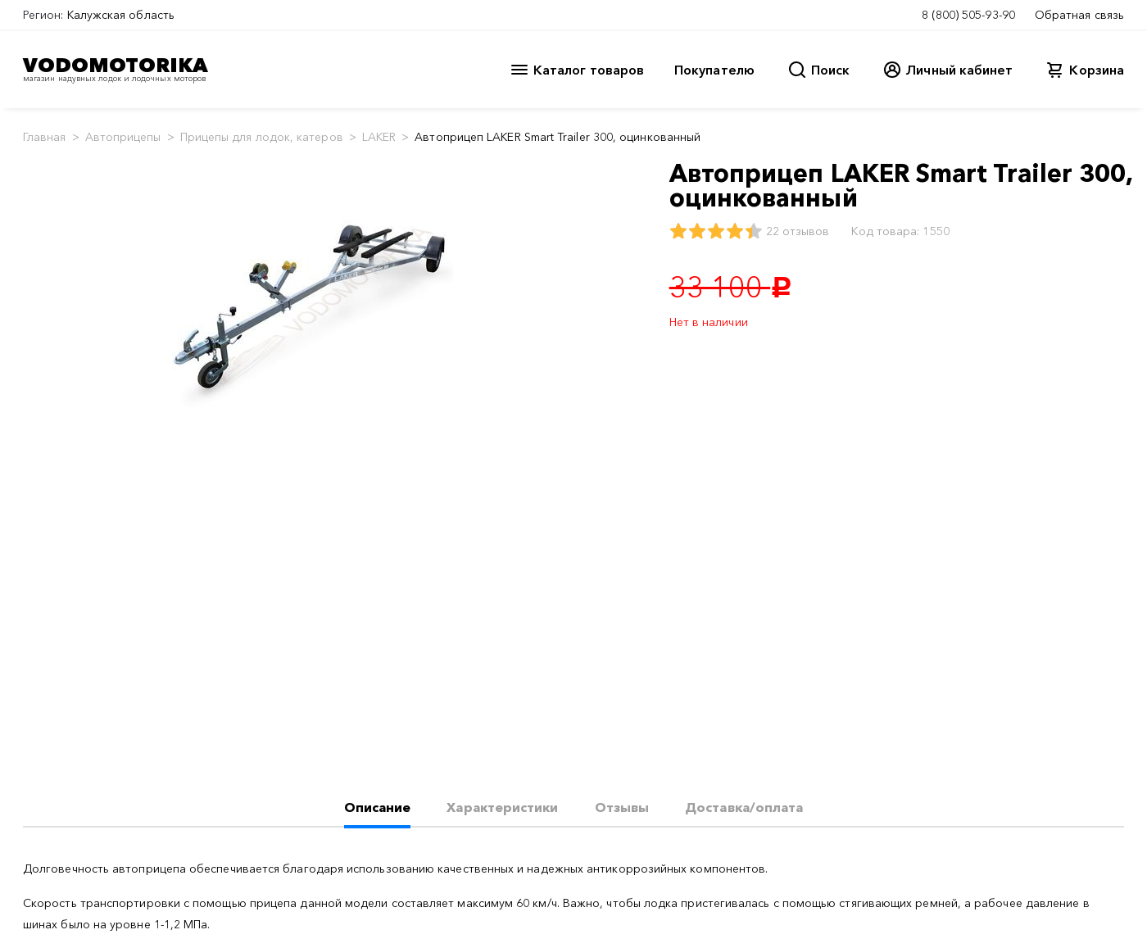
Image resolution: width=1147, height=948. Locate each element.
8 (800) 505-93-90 (968, 14)
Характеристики (502, 807)
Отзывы (622, 807)
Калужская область (121, 14)
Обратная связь (1079, 14)
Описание (377, 807)
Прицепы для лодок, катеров (261, 136)
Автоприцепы (123, 136)
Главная (44, 136)
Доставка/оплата (744, 807)
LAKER (379, 136)
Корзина (1096, 69)
